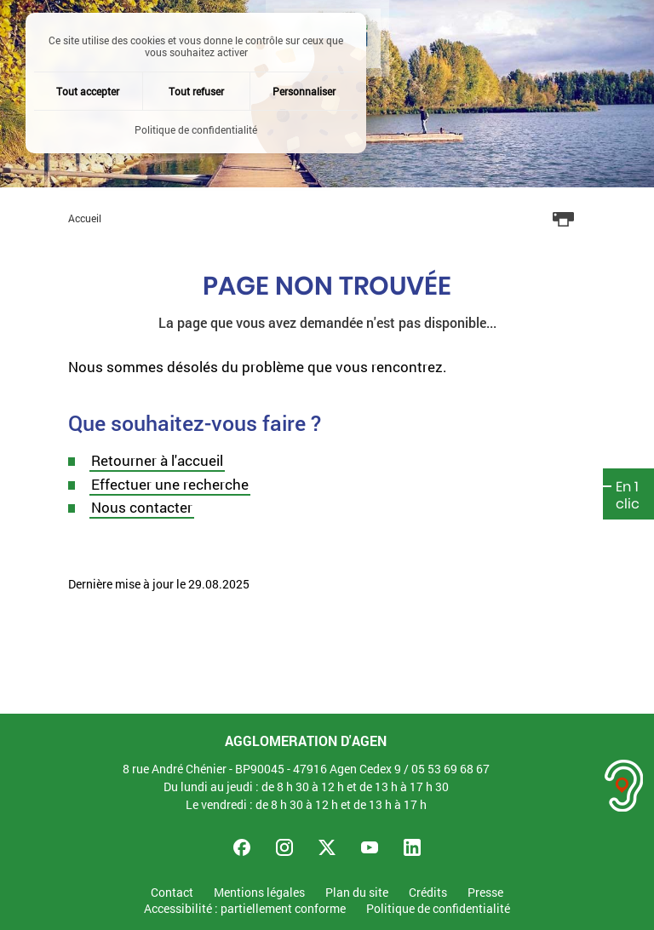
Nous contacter (141, 507)
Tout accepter (87, 91)
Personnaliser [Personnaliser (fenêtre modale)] (304, 91)
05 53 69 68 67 (450, 769)
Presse (485, 893)
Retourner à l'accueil (157, 460)
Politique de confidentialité (438, 909)
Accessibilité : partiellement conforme (245, 909)
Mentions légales (259, 893)
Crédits (428, 893)
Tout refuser (196, 91)
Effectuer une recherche (170, 484)
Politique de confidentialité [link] (196, 129)
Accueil (84, 218)
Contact (172, 893)
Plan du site (356, 893)
